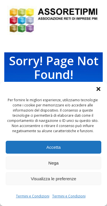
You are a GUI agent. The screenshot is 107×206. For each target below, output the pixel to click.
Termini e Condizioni (32, 196)
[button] (98, 89)
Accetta (53, 147)
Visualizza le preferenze (53, 178)
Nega (54, 163)
